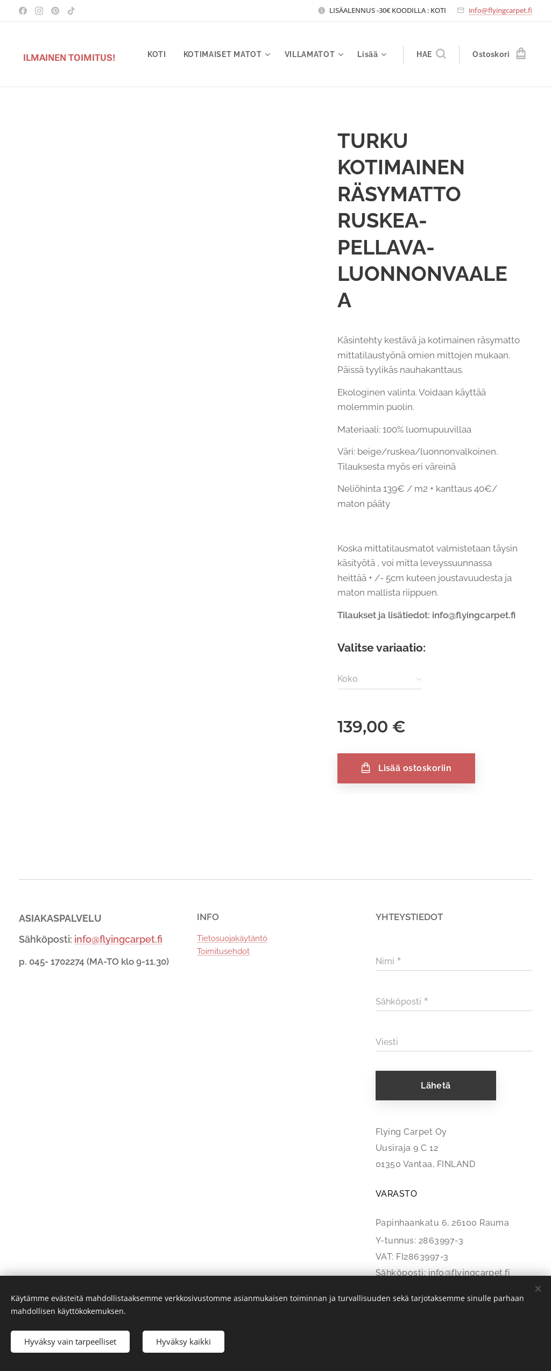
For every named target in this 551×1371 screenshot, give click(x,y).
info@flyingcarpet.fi (500, 10)
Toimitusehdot (223, 951)
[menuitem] (159, 54)
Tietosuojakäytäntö (232, 938)
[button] (431, 54)
